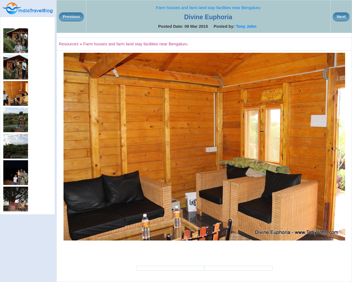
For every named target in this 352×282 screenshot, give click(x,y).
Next (341, 16)
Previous (71, 16)
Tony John (246, 26)
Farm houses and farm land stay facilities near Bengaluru (208, 7)
